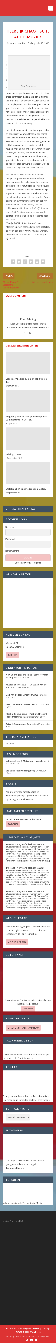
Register (37, 563)
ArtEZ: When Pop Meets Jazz (20, 704)
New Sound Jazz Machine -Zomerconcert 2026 (27, 676)
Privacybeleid (43, 1336)
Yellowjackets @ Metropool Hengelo (24, 761)
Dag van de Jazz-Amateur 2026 (22, 694)
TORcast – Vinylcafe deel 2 (20, 867)
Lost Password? (23, 563)
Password (9, 539)
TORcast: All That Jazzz (24, 837)
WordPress (35, 1332)
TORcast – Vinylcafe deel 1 (20, 891)
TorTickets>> (26, 799)
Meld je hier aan (17, 942)
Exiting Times (13, 454)
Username (10, 527)
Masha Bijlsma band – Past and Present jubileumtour (26, 715)
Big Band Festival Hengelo (19, 770)
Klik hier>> (27, 1058)
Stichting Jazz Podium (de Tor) (20, 1336)
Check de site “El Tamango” (23, 1027)
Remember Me (12, 551)
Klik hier (12, 655)
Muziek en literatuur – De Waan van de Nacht (26, 686)
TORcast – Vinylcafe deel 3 (20, 844)
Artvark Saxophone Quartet (20, 724)
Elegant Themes (31, 1328)
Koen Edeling (28, 43)
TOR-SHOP (13, 824)
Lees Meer (28, 1008)
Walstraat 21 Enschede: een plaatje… (26, 488)
